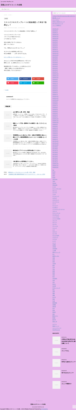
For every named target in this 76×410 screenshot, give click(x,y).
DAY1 (53, 173)
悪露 (53, 271)
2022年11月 (55, 36)
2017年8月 (55, 148)
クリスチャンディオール (58, 209)
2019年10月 (55, 100)
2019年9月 (55, 102)
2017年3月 (55, 158)
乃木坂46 (54, 248)
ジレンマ (54, 220)
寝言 (53, 265)
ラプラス (54, 239)
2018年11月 (55, 120)
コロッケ (54, 211)
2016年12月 (55, 163)
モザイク (54, 231)
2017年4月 (55, 156)
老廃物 (54, 304)
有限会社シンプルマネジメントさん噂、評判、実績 (21, 172)
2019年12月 (55, 96)
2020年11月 (55, 75)
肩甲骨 (54, 306)
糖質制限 (54, 303)
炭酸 (53, 295)
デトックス (55, 226)
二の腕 (54, 250)
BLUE (53, 172)
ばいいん (54, 190)
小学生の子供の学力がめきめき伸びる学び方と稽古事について (68, 341)
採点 (53, 276)
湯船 (53, 293)
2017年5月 (55, 154)
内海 (53, 259)
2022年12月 (55, 34)
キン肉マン (55, 207)
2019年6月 (55, 107)
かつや (54, 186)
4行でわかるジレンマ (57, 23)
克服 (53, 258)
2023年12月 (55, 29)
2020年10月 (55, 77)
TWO (53, 181)
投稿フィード (55, 326)
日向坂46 (54, 278)
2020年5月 (55, 87)
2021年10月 (55, 55)
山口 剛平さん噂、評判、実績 (21, 112)
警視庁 (54, 312)
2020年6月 (55, 85)
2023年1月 (55, 32)
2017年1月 (55, 161)
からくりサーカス (56, 188)
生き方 (54, 297)
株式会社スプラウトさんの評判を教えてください (27, 150)
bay (53, 170)
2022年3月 (55, 45)
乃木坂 (54, 246)
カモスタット (55, 200)
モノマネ (54, 233)
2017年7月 (55, 150)
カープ (54, 203)
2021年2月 (55, 70)
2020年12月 (55, 73)
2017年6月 (55, 152)
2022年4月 (55, 44)
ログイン (20, 99)
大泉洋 (54, 263)
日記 (53, 282)
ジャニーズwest (56, 218)
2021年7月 (55, 60)
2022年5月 (55, 42)
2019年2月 (55, 115)
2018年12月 (55, 118)
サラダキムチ (55, 215)
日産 (53, 280)
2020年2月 (55, 92)
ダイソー (54, 222)
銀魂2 (53, 317)
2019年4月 (55, 111)
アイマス (54, 192)
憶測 (53, 273)
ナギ (53, 230)
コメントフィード (56, 328)
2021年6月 (55, 62)
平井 (53, 267)
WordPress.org (56, 329)
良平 (53, 308)
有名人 (54, 284)
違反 (53, 314)
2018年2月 (55, 137)
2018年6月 (55, 130)
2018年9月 (55, 124)
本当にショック (56, 288)
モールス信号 (55, 235)
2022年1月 (55, 49)
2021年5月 (55, 64)
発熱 (53, 299)
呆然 (53, 261)
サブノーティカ (56, 213)
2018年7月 (55, 128)
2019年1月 (55, 116)
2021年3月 (55, 68)
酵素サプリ (55, 316)
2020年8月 (55, 81)
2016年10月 (55, 167)
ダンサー (54, 224)
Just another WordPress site (38, 407)
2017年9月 (55, 146)
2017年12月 (55, 141)
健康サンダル (55, 256)
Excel (53, 177)
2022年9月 (55, 40)
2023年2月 (55, 30)
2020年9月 (55, 79)
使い (53, 254)
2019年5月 (55, 109)
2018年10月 (55, 122)
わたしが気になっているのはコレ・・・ (14, 57)
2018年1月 (55, 139)
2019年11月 (55, 98)
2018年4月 (55, 133)
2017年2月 (55, 160)
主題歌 (54, 245)
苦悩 (53, 310)
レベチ (54, 241)
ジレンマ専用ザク (56, 25)
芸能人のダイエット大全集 (11, 5)
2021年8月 (55, 58)
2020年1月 (55, 94)
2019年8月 (55, 103)
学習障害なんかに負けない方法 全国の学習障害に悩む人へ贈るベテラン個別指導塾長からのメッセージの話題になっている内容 (30, 137)
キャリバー (55, 205)
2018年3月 (55, 135)
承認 (53, 274)
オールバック (55, 196)
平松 (53, 269)
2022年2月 (55, 47)
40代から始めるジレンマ (58, 21)
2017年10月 (55, 145)
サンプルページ (5, 9)
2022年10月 (55, 38)
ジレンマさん (55, 20)
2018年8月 (55, 126)
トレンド (54, 228)
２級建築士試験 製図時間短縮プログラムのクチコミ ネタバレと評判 (26, 174)
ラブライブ (55, 237)
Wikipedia (54, 185)
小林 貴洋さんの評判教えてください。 (24, 161)
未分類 (6, 90)
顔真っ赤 (54, 321)
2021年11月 (55, 53)
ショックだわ (55, 216)
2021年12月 (55, 51)
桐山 (53, 289)
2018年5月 (55, 131)
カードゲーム (55, 201)
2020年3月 (55, 90)
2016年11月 (55, 165)
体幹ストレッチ (56, 252)
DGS (53, 175)
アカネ (54, 194)
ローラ (54, 243)
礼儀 (53, 301)
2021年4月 (55, 66)
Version (54, 183)
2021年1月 (55, 72)
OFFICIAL (54, 179)
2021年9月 (55, 57)
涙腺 (53, 291)
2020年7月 (55, 83)
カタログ (54, 198)
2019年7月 (55, 105)
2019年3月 (55, 113)
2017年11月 (55, 143)
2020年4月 (55, 88)
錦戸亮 (54, 319)
